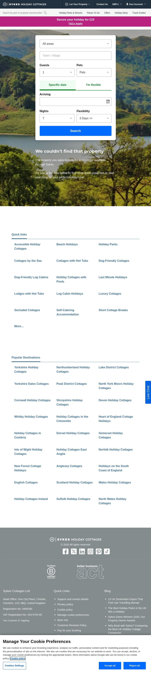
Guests (44, 65)
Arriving (45, 94)
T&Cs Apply (75, 23)
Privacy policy (65, 604)
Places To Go (93, 13)
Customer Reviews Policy (71, 625)
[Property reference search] (45, 12)
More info (62, 620)
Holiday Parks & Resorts (70, 13)
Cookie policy (65, 609)
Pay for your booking (69, 630)
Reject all (134, 665)
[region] (75, 654)
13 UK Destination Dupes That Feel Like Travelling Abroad (125, 601)
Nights (44, 111)
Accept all (110, 665)
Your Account (136, 4)
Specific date (57, 84)
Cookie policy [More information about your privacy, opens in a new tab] (17, 658)
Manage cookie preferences (73, 614)
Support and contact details (72, 599)
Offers (107, 13)
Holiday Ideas (121, 13)
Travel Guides (139, 13)
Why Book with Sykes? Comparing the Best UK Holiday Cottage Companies (128, 629)
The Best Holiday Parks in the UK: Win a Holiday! (127, 610)
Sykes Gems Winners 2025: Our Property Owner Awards (126, 618)
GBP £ (117, 4)
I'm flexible (93, 84)
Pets (80, 65)
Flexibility (83, 111)
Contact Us (102, 4)
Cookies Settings (14, 665)
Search (75, 131)
